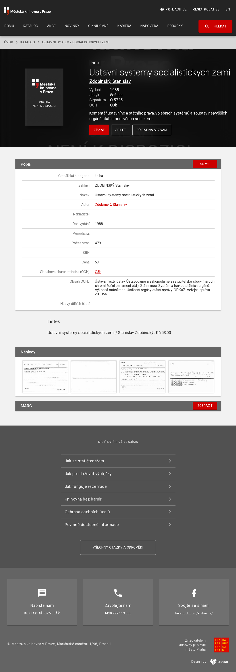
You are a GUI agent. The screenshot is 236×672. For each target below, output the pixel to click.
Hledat (216, 26)
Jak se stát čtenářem (84, 461)
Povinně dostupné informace (92, 524)
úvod (8, 42)
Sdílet (120, 130)
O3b (98, 272)
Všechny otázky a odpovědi (118, 547)
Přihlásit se (173, 9)
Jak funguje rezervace (86, 486)
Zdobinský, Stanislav (110, 81)
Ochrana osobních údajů (87, 511)
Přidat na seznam (152, 130)
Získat (99, 130)
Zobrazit (205, 405)
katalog (27, 42)
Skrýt (205, 164)
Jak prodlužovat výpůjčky (88, 473)
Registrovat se (206, 9)
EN (228, 9)
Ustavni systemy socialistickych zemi (75, 42)
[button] (44, 97)
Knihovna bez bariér (83, 499)
